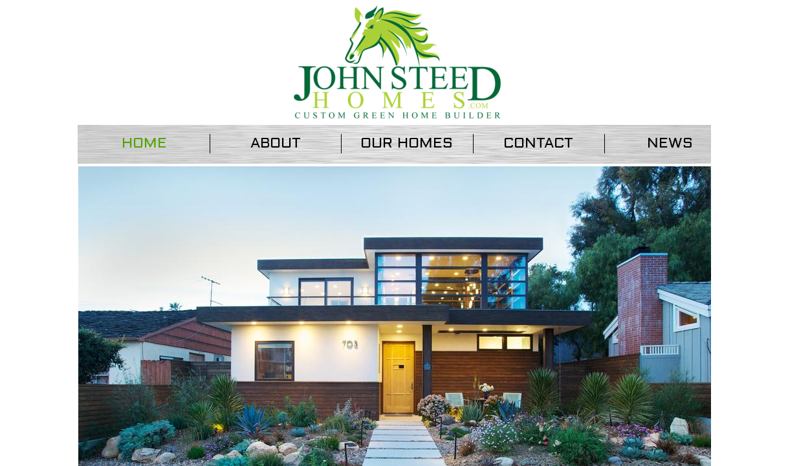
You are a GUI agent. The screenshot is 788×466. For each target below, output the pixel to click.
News (670, 143)
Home (144, 143)
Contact (538, 143)
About (275, 143)
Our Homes (406, 143)
